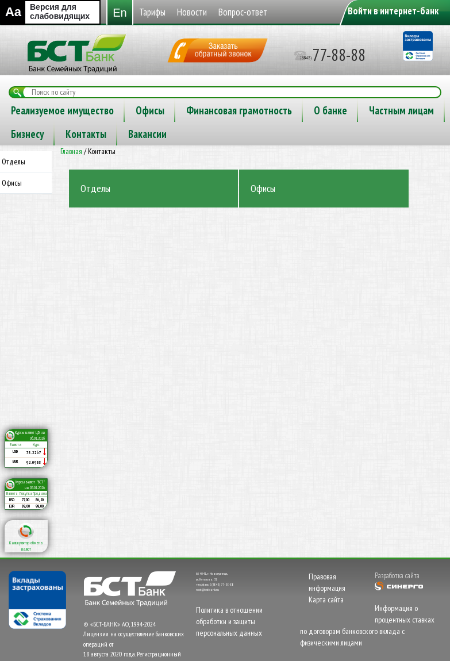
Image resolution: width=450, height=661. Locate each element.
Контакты (355, 134)
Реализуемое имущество (252, 110)
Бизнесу (296, 134)
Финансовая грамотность (64, 134)
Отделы (13, 161)
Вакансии (417, 134)
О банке (155, 134)
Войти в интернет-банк (393, 11)
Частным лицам (226, 134)
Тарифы (27, 110)
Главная (71, 151)
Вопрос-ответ (150, 110)
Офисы (339, 110)
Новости (83, 110)
